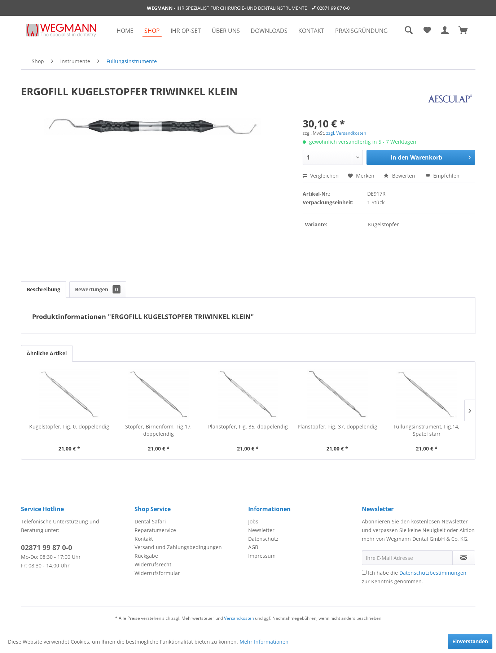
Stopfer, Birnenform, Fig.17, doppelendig (158, 430)
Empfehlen (443, 175)
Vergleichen (321, 175)
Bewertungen (97, 289)
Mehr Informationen (264, 641)
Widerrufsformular (157, 573)
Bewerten (400, 175)
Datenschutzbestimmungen (432, 572)
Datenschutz (263, 538)
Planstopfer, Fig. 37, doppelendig (337, 426)
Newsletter (261, 530)
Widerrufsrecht (153, 564)
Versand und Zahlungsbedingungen (178, 547)
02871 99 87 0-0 (333, 8)
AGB (253, 547)
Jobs (253, 521)
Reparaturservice (155, 530)
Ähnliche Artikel (47, 353)
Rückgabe (146, 555)
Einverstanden (470, 641)
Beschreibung (43, 289)
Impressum (262, 555)
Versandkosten (239, 618)
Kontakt (144, 538)
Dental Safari (150, 521)
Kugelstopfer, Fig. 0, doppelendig (69, 426)
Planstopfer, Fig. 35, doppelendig (248, 426)
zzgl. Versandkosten (346, 133)
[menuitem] (125, 30)
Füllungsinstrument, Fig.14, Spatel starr (427, 430)
